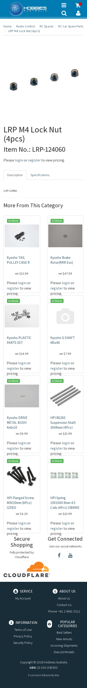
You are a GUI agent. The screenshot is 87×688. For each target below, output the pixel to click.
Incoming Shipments (64, 645)
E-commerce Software (39, 675)
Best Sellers (64, 632)
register (34, 160)
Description (15, 175)
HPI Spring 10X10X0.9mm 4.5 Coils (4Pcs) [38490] (64, 503)
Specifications (40, 175)
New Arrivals (64, 639)
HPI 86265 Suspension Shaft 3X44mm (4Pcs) (63, 422)
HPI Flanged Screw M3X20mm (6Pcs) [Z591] (20, 503)
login (19, 160)
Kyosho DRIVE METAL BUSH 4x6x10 (17, 422)
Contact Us (64, 605)
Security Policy (22, 643)
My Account (23, 598)
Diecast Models (64, 652)
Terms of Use (23, 630)
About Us (64, 598)
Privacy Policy (23, 636)
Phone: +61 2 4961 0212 (64, 611)
